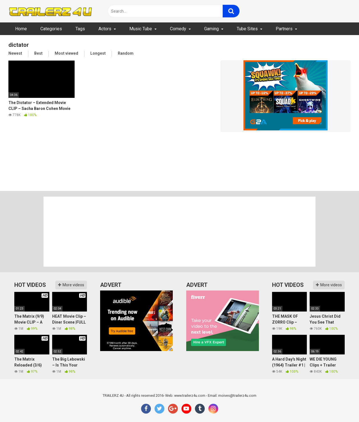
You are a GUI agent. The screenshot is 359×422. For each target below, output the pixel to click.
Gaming (211, 28)
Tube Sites (247, 28)
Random (126, 53)
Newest (15, 53)
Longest (98, 53)
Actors (104, 28)
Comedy (178, 28)
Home (21, 28)
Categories (51, 28)
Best (38, 53)
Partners (284, 28)
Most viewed (66, 53)
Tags (80, 28)
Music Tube (140, 28)
